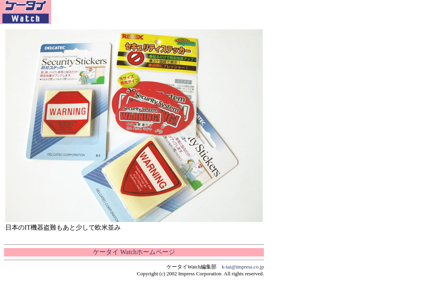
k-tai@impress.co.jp (243, 267)
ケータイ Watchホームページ (134, 251)
